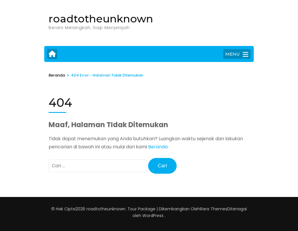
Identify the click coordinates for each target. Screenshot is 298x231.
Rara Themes (213, 209)
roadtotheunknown (101, 18)
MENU (236, 54)
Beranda (158, 146)
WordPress (153, 215)
